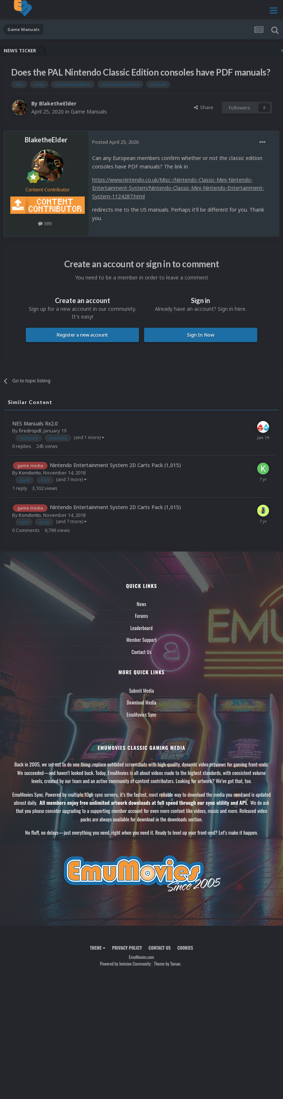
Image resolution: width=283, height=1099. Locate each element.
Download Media (141, 702)
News (141, 604)
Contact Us (141, 651)
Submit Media (141, 690)
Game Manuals (89, 111)
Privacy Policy (127, 948)
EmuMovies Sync (141, 714)
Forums (141, 615)
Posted (115, 142)
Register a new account (82, 334)
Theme (97, 948)
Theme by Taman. (167, 963)
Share (203, 107)
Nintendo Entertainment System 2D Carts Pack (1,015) (115, 465)
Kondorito (30, 472)
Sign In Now (200, 334)
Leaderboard (141, 628)
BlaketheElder (57, 103)
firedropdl (30, 430)
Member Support (141, 639)
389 (45, 223)
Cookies (185, 948)
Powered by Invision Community (125, 963)
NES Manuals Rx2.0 (35, 423)
